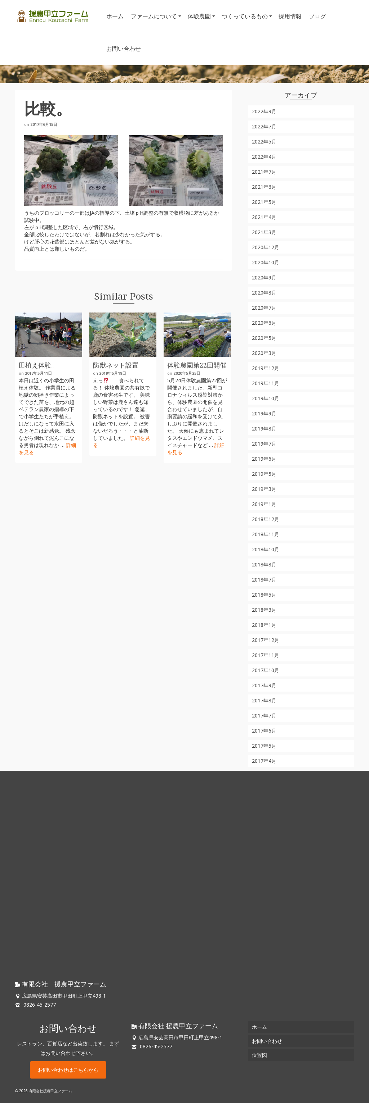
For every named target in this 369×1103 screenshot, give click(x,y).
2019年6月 (264, 458)
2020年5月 (264, 337)
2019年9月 (264, 413)
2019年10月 (265, 398)
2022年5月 (264, 141)
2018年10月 (265, 549)
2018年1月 (264, 624)
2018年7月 (264, 579)
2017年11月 (265, 655)
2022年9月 (264, 111)
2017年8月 (264, 700)
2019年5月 (264, 473)
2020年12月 (265, 247)
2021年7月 (264, 171)
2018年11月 (265, 534)
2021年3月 (264, 232)
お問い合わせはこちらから (68, 1069)
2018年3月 (264, 609)
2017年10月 (265, 670)
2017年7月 (264, 715)
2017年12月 (265, 640)
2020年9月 (264, 277)
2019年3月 (264, 489)
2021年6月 (264, 186)
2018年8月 (264, 564)
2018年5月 (264, 594)
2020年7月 (264, 307)
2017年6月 (264, 730)
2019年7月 (264, 443)
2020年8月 (264, 292)
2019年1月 (264, 504)
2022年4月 (264, 156)
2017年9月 (264, 685)
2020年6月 (264, 322)
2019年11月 (265, 383)
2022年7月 (264, 126)
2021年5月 (264, 202)
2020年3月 (264, 353)
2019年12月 (265, 368)
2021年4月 (264, 217)
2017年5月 (264, 745)
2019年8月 (264, 428)
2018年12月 (265, 519)
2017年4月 (264, 760)
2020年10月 (265, 262)
